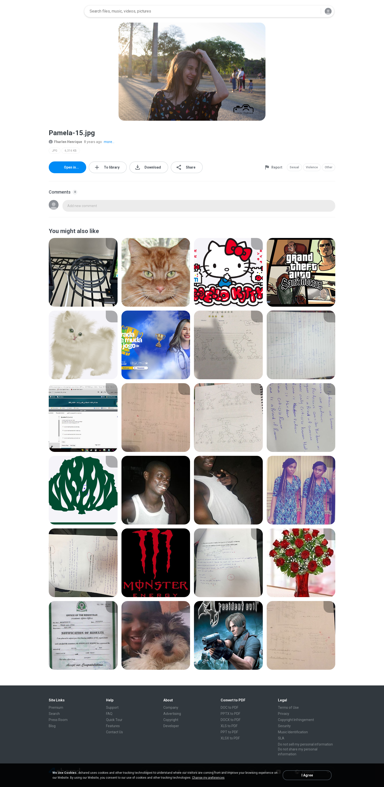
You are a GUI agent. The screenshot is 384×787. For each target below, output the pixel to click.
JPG (54, 150)
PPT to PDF (229, 732)
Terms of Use (288, 707)
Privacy (283, 714)
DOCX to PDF (230, 720)
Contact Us (114, 732)
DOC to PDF (229, 707)
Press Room (58, 720)
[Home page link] (65, 11)
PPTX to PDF (230, 714)
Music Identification (293, 732)
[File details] (83, 272)
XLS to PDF (229, 726)
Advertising (172, 714)
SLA (281, 738)
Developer (171, 726)
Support (112, 707)
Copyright (170, 720)
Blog (52, 726)
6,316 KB (71, 150)
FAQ (109, 714)
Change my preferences (208, 777)
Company (170, 707)
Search (54, 714)
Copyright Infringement (296, 720)
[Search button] (314, 11)
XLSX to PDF (230, 738)
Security (284, 726)
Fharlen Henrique (65, 142)
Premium (56, 707)
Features (113, 726)
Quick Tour (114, 720)
